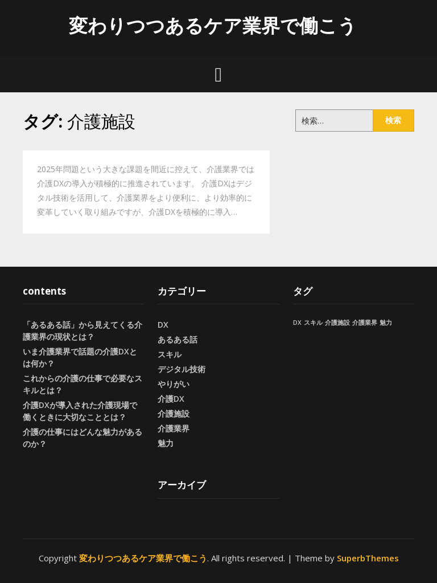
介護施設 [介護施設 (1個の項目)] (337, 323)
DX (163, 324)
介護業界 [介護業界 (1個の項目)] (364, 323)
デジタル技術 (181, 369)
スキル (170, 354)
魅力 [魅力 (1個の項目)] (386, 323)
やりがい (173, 383)
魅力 (166, 443)
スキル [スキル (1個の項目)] (313, 323)
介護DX (171, 398)
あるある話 (177, 339)
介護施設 (173, 413)
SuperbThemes (368, 558)
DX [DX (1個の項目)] (297, 323)
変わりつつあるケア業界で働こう (213, 25)
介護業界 (173, 428)
